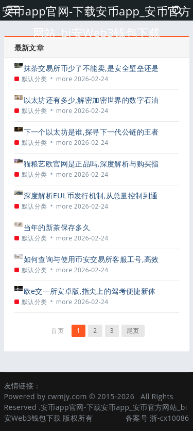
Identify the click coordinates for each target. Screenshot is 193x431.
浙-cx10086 (169, 418)
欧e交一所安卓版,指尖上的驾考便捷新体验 (90, 291)
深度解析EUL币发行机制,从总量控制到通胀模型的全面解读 (91, 195)
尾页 (133, 330)
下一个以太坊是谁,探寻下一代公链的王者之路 (91, 132)
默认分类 (34, 78)
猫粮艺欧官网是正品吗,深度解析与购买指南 (91, 163)
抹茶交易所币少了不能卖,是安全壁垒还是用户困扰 (91, 68)
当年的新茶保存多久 (57, 227)
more (64, 78)
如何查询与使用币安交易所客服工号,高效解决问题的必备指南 (91, 259)
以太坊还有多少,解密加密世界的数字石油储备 (91, 100)
